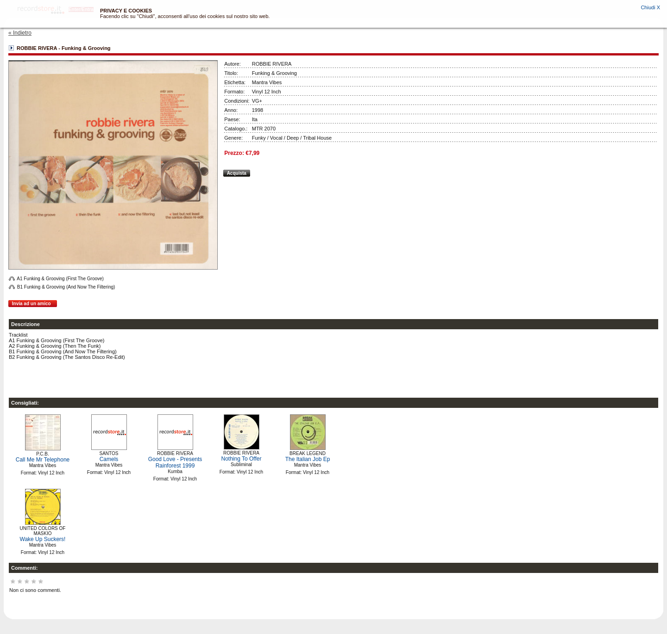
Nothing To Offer (241, 458)
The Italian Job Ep (307, 459)
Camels (109, 459)
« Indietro (19, 33)
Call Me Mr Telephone (43, 459)
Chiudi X (650, 7)
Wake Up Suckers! (43, 539)
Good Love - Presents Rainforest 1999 (175, 462)
